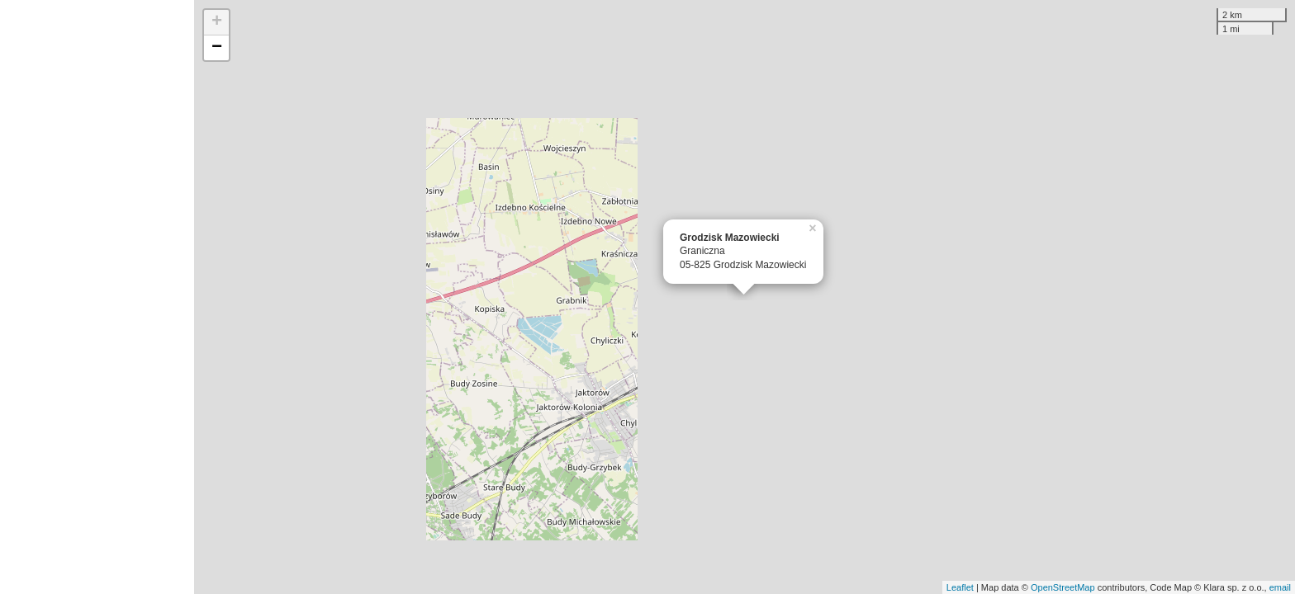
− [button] (216, 47)
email (1280, 587)
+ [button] (216, 22)
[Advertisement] (97, 297)
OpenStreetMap (1063, 587)
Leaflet (960, 587)
